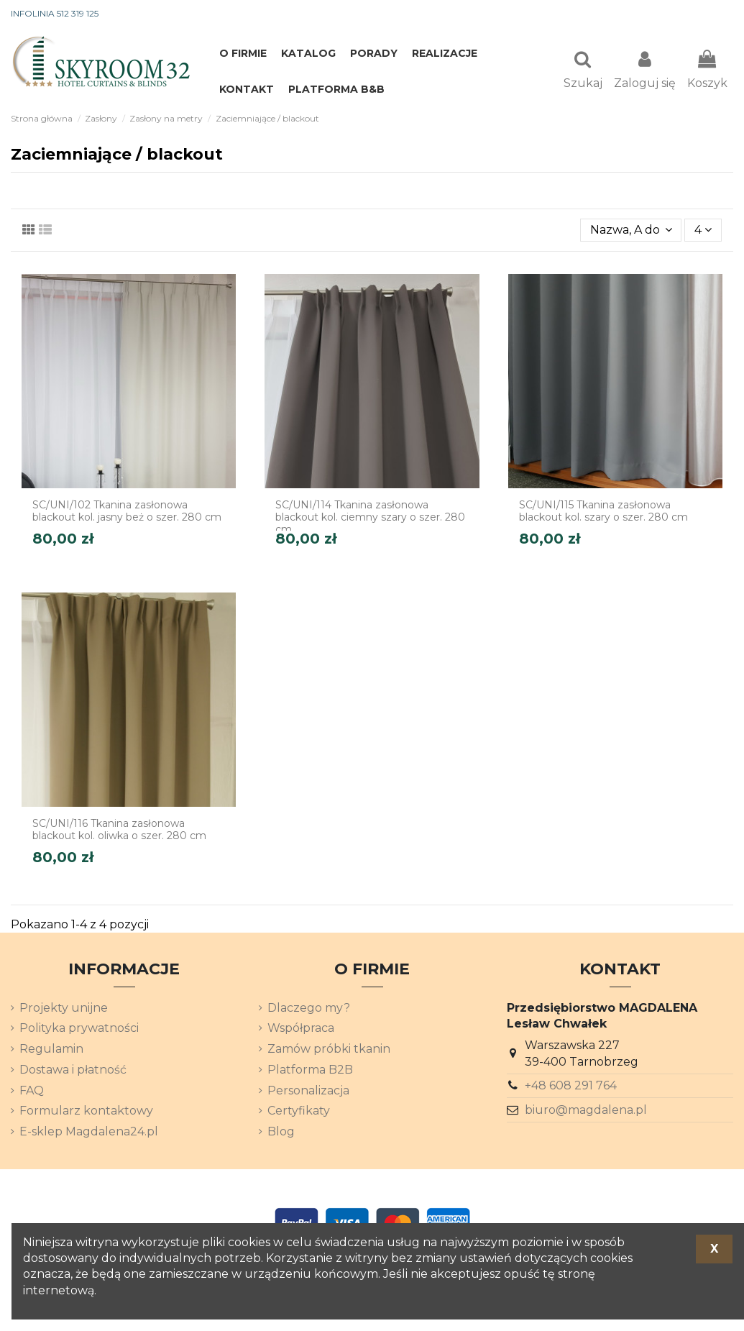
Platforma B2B (310, 1071)
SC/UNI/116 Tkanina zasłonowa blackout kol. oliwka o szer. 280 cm (119, 830)
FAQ (31, 1092)
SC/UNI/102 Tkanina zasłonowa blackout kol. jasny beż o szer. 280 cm (126, 512)
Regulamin (51, 1050)
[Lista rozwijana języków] (707, 14)
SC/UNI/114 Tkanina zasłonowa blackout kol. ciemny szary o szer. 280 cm (370, 518)
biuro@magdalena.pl (586, 1111)
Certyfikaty (298, 1112)
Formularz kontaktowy (86, 1112)
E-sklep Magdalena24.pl (88, 1133)
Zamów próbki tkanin (328, 1050)
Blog (281, 1133)
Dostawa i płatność (73, 1071)
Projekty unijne (63, 1009)
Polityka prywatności (79, 1029)
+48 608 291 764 (571, 1087)
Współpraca (300, 1029)
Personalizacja (308, 1092)
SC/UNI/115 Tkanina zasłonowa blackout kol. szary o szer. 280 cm (603, 512)
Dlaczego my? (308, 1009)
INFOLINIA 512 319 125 (54, 13)
